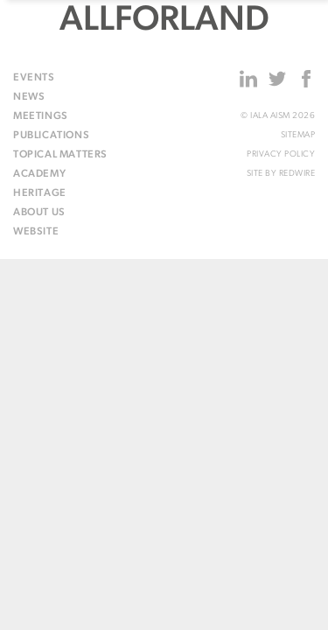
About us (39, 212)
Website (36, 232)
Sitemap (298, 135)
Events (34, 78)
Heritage (39, 193)
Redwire (297, 173)
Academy (39, 174)
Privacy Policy (281, 154)
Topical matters (60, 155)
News (29, 97)
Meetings (40, 116)
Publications (51, 135)
